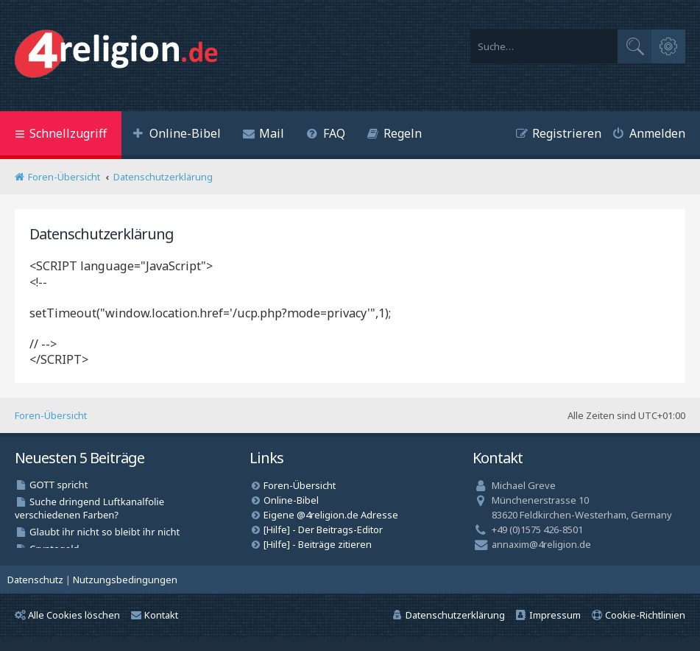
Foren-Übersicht (51, 415)
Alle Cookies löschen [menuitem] (67, 615)
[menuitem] (176, 135)
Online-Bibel (291, 500)
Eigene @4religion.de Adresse (331, 514)
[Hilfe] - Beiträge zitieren (318, 544)
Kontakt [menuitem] (154, 615)
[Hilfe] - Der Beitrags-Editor (323, 529)
